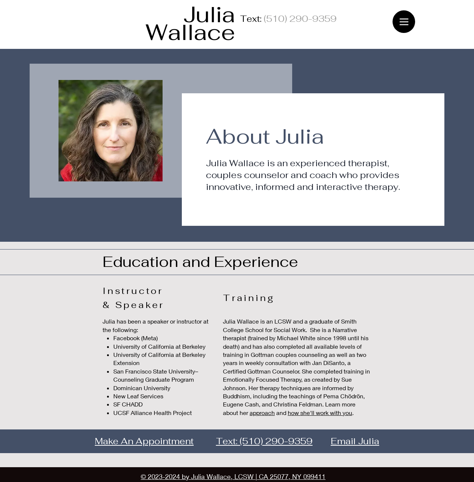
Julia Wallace (190, 23)
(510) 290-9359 (276, 441)
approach (262, 412)
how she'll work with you (320, 412)
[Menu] (404, 21)
